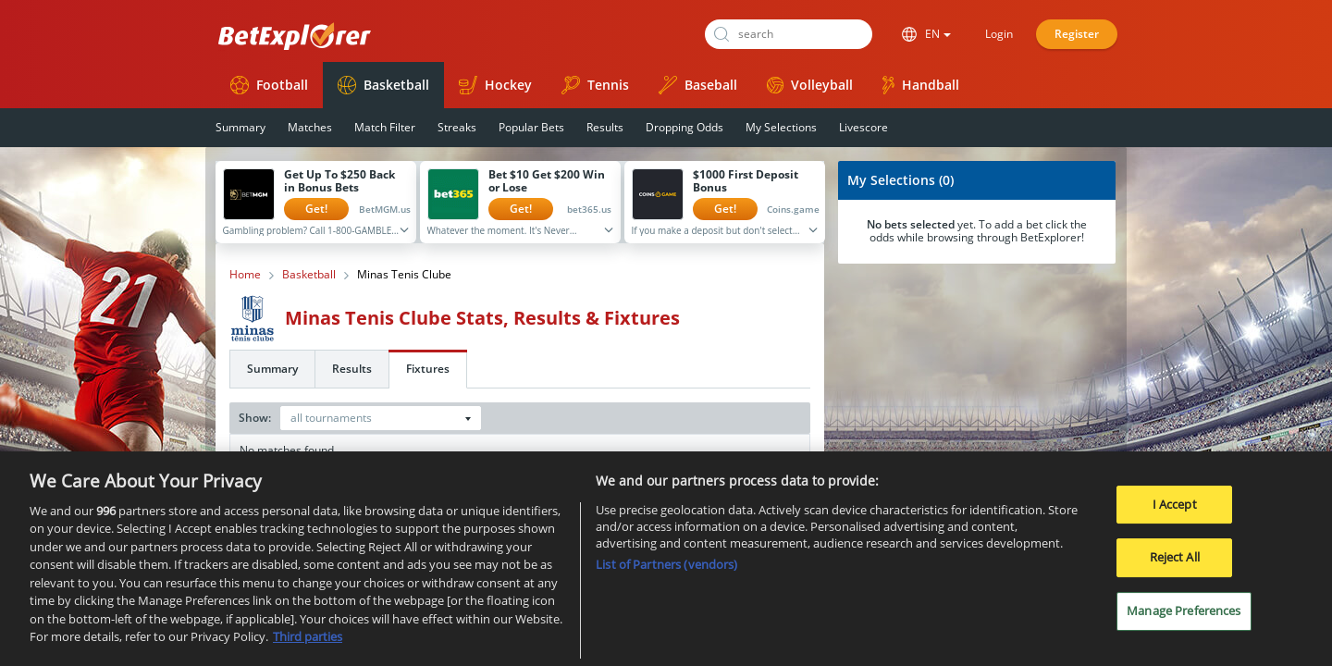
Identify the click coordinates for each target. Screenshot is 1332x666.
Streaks (457, 127)
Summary (240, 127)
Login (999, 34)
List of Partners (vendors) (666, 569)
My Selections (781, 127)
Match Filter (384, 127)
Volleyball (810, 84)
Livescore (863, 127)
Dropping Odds (684, 127)
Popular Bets (531, 127)
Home (245, 274)
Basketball (383, 85)
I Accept (1175, 508)
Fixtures (428, 368)
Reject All (1175, 562)
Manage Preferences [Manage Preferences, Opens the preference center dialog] (1183, 615)
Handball (920, 85)
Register (1076, 34)
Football (269, 85)
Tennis (595, 85)
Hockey (495, 85)
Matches (310, 127)
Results (604, 127)
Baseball (698, 85)
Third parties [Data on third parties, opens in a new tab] (307, 642)
